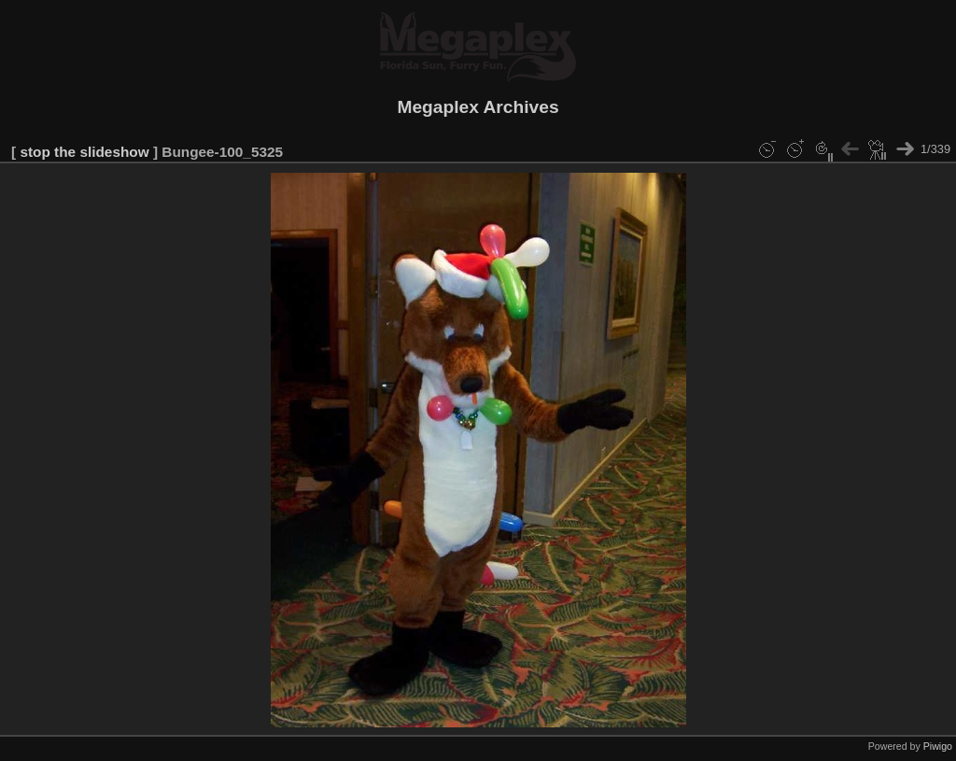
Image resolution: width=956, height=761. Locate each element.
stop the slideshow (84, 152)
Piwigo (937, 746)
